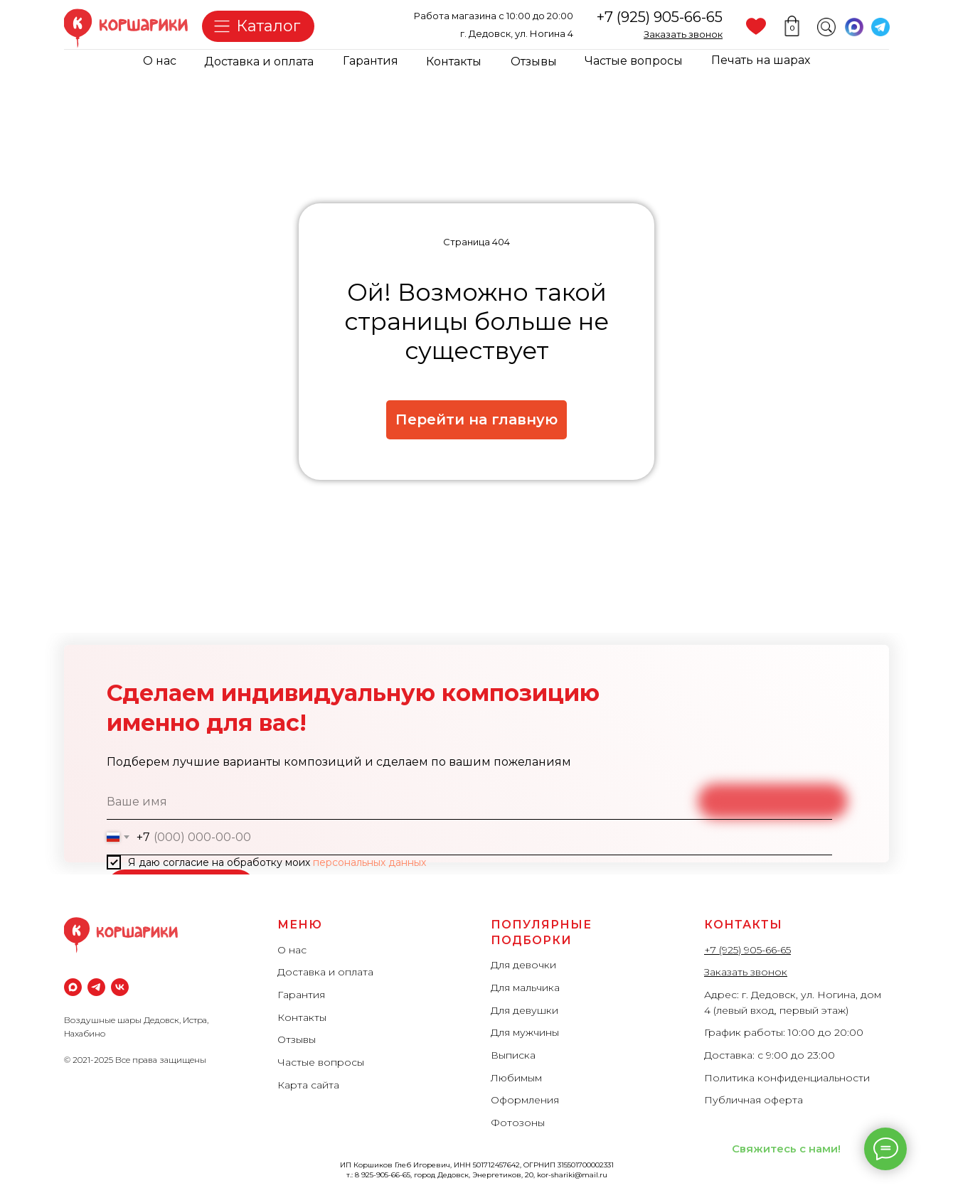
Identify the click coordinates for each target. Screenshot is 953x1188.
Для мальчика (525, 987)
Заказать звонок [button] (745, 971)
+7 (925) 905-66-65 (660, 17)
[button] (683, 34)
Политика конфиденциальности (787, 1077)
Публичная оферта (753, 1099)
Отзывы (534, 61)
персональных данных (369, 862)
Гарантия (370, 61)
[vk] (120, 987)
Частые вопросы (634, 61)
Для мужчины (525, 1032)
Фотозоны (518, 1122)
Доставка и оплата (259, 61)
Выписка (513, 1055)
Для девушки (524, 1010)
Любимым (516, 1077)
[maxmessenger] (73, 987)
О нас (159, 61)
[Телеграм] (96, 987)
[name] (469, 802)
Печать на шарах (760, 60)
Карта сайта (308, 1085)
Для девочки (523, 964)
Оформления (525, 1099)
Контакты (453, 61)
